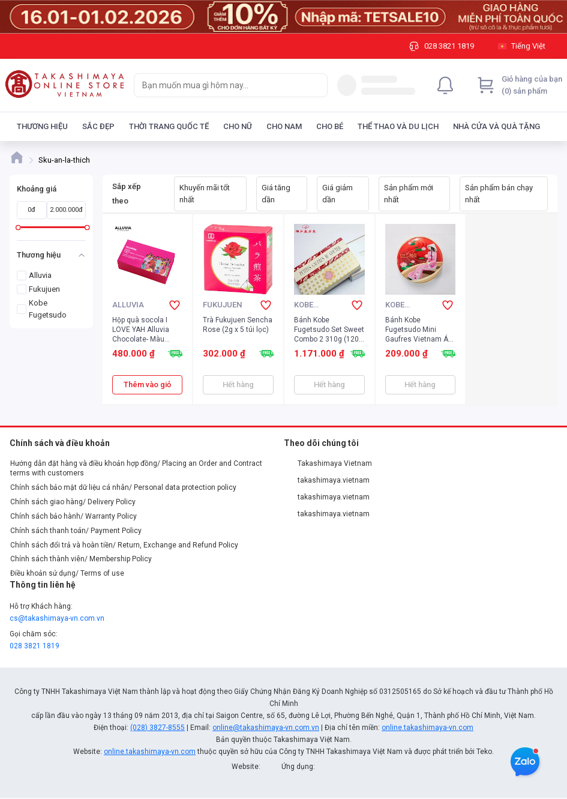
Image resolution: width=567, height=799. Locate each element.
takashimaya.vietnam (327, 480)
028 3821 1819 (34, 646)
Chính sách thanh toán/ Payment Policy (76, 530)
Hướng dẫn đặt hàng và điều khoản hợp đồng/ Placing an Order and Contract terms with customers (136, 468)
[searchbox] (220, 85)
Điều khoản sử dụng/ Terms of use (67, 573)
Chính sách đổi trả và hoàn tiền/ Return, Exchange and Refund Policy (124, 545)
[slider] (18, 227)
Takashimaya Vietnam (328, 463)
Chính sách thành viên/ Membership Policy (81, 559)
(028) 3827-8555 (157, 727)
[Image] (283, 17)
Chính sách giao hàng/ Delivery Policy (73, 502)
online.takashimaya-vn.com (427, 727)
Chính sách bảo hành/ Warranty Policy (73, 516)
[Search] (315, 85)
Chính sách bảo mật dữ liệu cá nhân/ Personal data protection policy (123, 487)
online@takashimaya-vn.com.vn (265, 727)
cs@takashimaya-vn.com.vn (57, 618)
